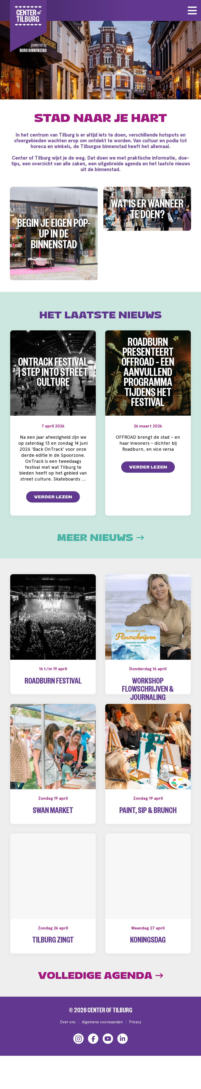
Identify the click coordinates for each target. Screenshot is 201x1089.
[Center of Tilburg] (28, 26)
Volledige (100, 992)
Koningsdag (148, 957)
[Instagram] (78, 1055)
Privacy (135, 1038)
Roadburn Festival (53, 682)
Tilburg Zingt (53, 957)
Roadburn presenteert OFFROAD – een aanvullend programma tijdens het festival (147, 374)
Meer (100, 538)
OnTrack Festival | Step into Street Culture (53, 374)
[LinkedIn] (122, 1055)
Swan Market (53, 828)
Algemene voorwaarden (102, 1038)
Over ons (68, 1038)
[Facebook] (93, 1055)
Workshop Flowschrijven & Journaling (148, 690)
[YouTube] (108, 1055)
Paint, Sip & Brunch (148, 828)
